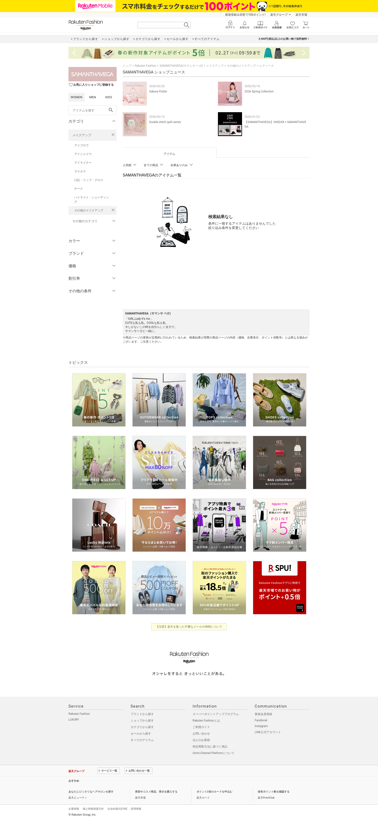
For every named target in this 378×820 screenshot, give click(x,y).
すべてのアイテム (142, 740)
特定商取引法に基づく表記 (210, 746)
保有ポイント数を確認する (274, 791)
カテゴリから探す (142, 727)
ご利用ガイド (201, 727)
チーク (78, 188)
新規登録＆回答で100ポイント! (245, 14)
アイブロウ (81, 145)
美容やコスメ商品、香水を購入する (156, 791)
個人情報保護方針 (93, 808)
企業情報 (73, 808)
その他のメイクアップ (88, 210)
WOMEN (76, 97)
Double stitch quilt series (165, 122)
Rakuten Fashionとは (206, 720)
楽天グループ (279, 14)
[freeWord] (92, 110)
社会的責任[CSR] (117, 808)
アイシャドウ (83, 154)
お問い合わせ (201, 733)
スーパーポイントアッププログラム (216, 714)
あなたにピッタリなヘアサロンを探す (91, 791)
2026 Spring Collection (259, 91)
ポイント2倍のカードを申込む (214, 791)
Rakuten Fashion (145, 65)
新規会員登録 (263, 714)
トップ (127, 65)
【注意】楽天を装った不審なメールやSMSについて (189, 626)
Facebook (261, 720)
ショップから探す (142, 720)
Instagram (261, 726)
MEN (92, 97)
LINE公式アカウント (268, 732)
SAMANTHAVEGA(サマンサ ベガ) (181, 65)
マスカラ (80, 171)
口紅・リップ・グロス (88, 180)
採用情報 (136, 808)
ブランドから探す (142, 714)
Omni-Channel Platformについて (213, 753)
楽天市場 (301, 14)
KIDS (108, 97)
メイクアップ (81, 135)
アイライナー (83, 162)
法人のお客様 (201, 740)
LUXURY (73, 719)
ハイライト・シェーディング (91, 199)
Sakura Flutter (158, 91)
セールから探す (141, 733)
